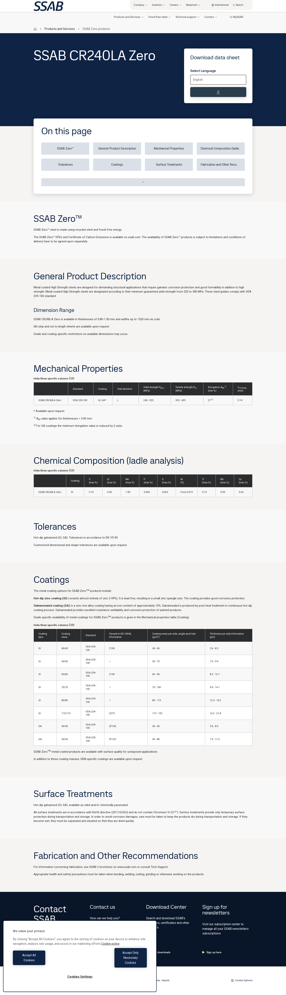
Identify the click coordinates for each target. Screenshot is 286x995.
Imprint (165, 980)
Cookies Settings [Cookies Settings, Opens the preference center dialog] (80, 977)
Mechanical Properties (169, 148)
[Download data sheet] (218, 92)
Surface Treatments (169, 164)
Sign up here (212, 952)
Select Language (203, 70)
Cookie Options (241, 980)
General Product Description (117, 148)
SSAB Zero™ (65, 148)
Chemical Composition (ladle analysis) (223, 148)
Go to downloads (158, 952)
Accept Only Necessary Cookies (114, 963)
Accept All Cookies (45, 963)
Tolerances (65, 164)
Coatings (117, 164)
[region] (80, 961)
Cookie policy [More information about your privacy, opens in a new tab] (110, 954)
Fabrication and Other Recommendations (223, 164)
